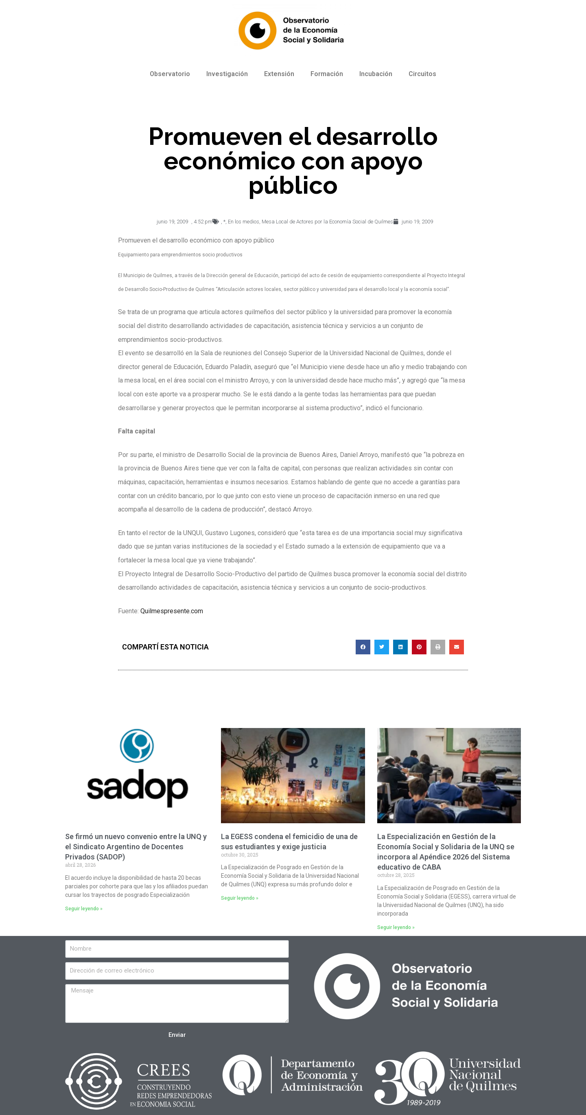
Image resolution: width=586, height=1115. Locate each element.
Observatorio (170, 74)
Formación (326, 74)
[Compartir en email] (456, 647)
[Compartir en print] (438, 647)
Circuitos (422, 74)
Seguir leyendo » (84, 909)
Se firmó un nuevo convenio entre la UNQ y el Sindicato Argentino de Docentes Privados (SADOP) (136, 846)
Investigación (227, 74)
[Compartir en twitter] (381, 647)
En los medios (243, 222)
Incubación (375, 74)
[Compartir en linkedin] (400, 647)
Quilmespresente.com (171, 611)
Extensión (279, 74)
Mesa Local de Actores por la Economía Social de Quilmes (327, 222)
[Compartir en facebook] (363, 647)
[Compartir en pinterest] (419, 647)
